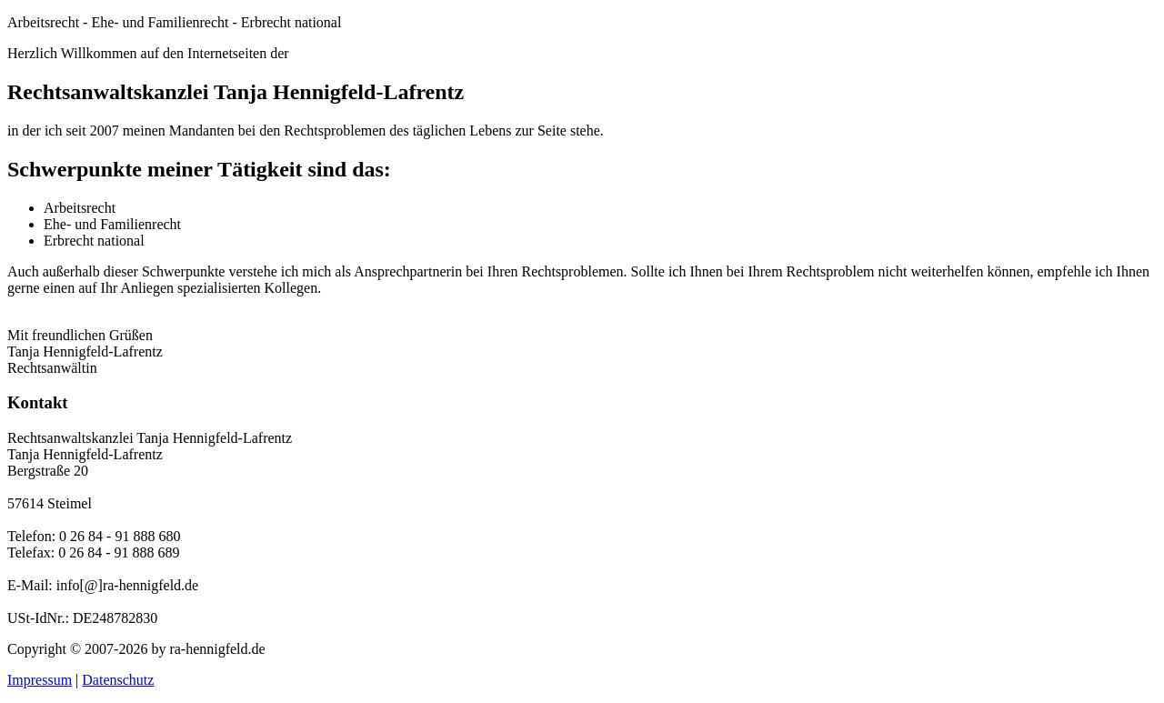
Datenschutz (118, 680)
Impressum (39, 680)
